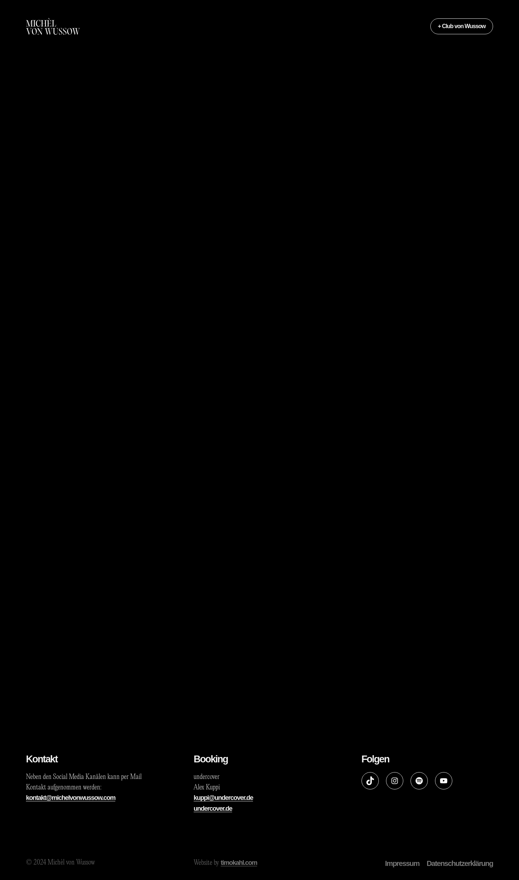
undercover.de (213, 808)
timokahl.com (239, 862)
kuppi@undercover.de (223, 797)
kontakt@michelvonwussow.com (70, 797)
